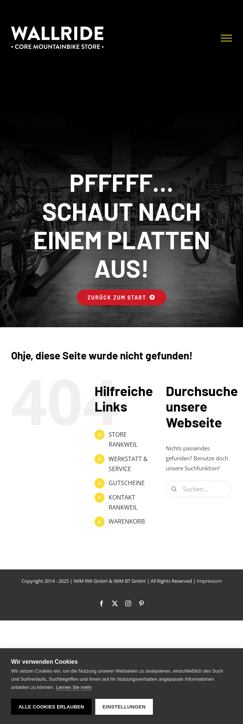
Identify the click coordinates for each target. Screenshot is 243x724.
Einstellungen (124, 707)
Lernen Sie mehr (74, 687)
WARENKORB (127, 521)
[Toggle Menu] (226, 38)
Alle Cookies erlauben (51, 707)
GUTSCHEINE (127, 483)
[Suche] (174, 489)
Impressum (209, 581)
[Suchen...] (199, 489)
